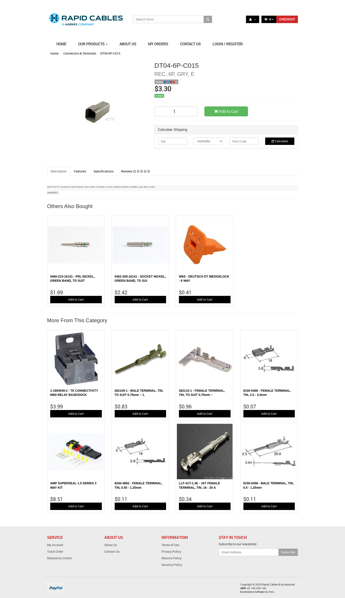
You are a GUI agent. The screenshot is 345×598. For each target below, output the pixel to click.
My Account (55, 545)
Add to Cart (226, 111)
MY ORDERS (158, 44)
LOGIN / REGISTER (228, 44)
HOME (61, 44)
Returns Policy (171, 558)
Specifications (104, 171)
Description (58, 171)
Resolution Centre (59, 558)
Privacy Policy (171, 551)
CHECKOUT (287, 19)
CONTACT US (190, 44)
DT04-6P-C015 (110, 53)
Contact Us (111, 551)
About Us (110, 545)
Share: (166, 82)
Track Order (55, 551)
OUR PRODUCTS (93, 44)
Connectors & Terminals (79, 53)
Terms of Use (170, 545)
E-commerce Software (252, 591)
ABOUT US (127, 44)
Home (54, 53)
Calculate (280, 141)
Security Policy (171, 565)
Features (80, 171)
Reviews (135, 171)
